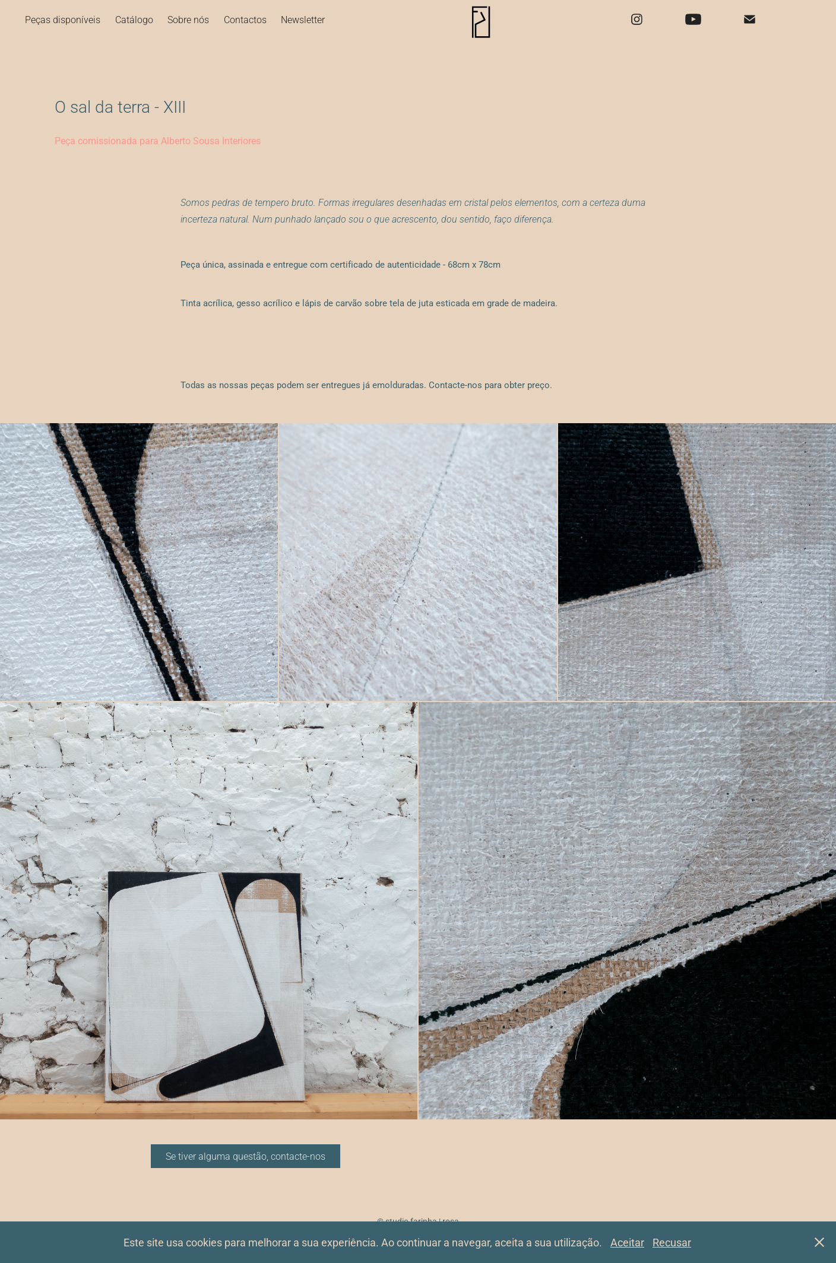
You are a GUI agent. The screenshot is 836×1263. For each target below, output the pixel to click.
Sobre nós (188, 19)
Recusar (672, 1242)
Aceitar (627, 1242)
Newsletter (303, 19)
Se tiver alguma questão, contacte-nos (245, 1156)
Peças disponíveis (62, 19)
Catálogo (134, 19)
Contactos (245, 19)
